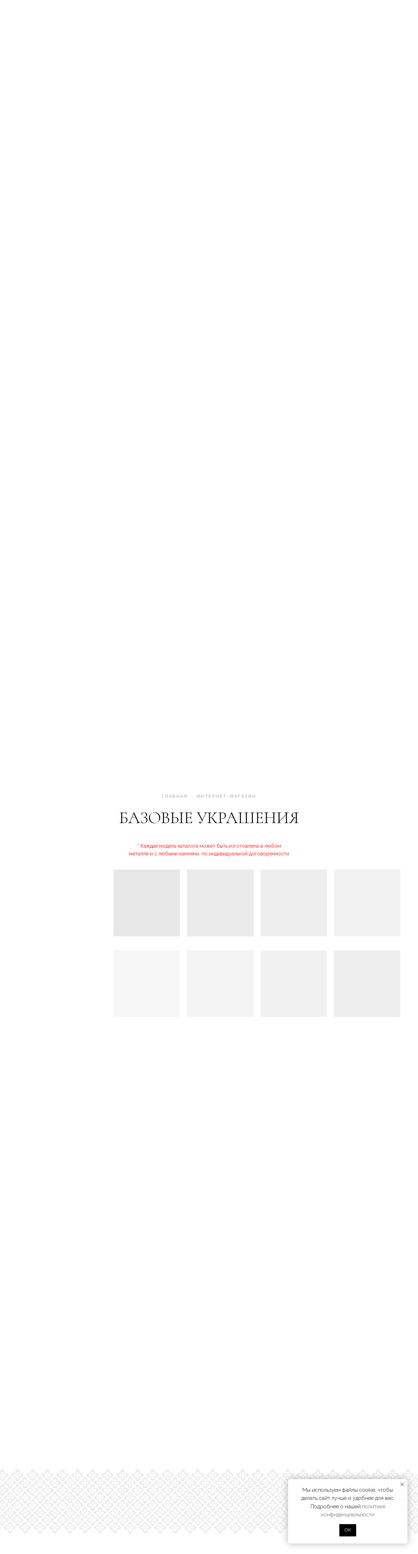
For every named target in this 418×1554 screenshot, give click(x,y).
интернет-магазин (226, 796)
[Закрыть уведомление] (402, 1484)
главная (175, 796)
